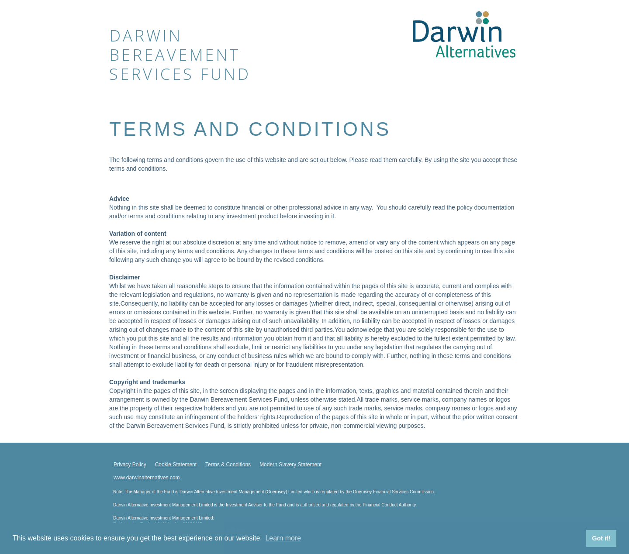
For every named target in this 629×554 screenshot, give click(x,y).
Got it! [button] (601, 538)
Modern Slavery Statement (290, 464)
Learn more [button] (283, 538)
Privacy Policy (130, 464)
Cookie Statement (176, 464)
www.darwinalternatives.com (147, 478)
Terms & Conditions (228, 464)
